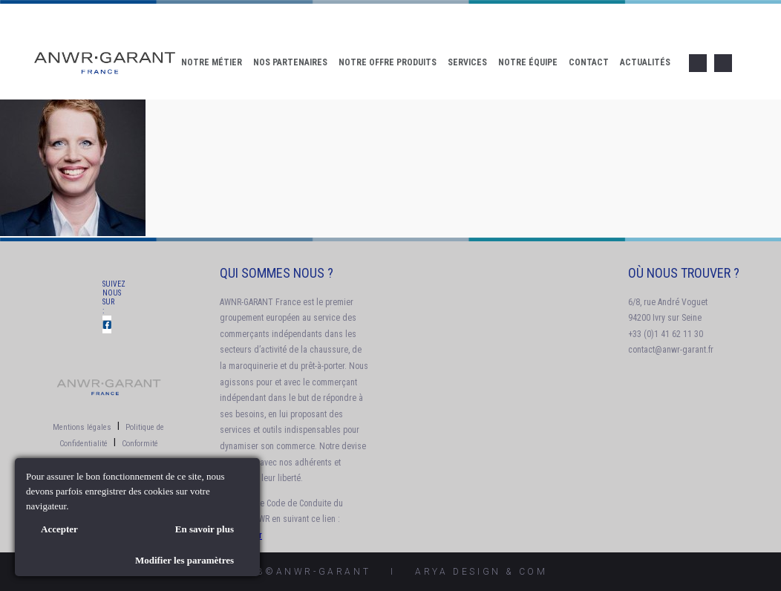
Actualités (645, 62)
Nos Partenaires (290, 62)
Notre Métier (211, 62)
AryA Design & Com (481, 571)
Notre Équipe (528, 62)
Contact (589, 62)
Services (467, 62)
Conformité (140, 443)
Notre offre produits (388, 62)
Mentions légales (82, 427)
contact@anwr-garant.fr (670, 350)
